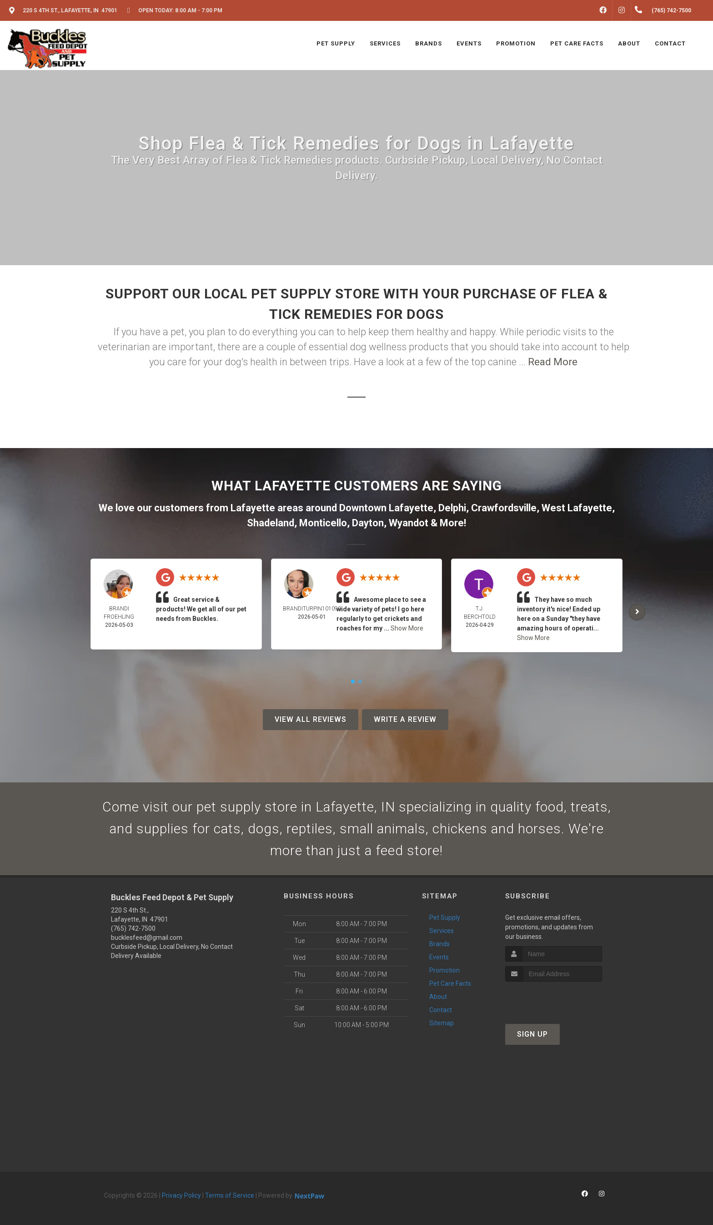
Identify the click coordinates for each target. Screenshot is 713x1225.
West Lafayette (577, 508)
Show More (407, 628)
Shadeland (270, 523)
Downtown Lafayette (386, 508)
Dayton (368, 523)
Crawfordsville (504, 508)
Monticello (323, 523)
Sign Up (532, 1034)
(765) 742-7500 (133, 928)
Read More (552, 362)
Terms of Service (229, 1195)
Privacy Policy (181, 1195)
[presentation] (553, 998)
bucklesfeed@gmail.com (146, 937)
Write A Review (405, 719)
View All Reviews (310, 719)
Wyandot (408, 523)
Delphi (452, 508)
